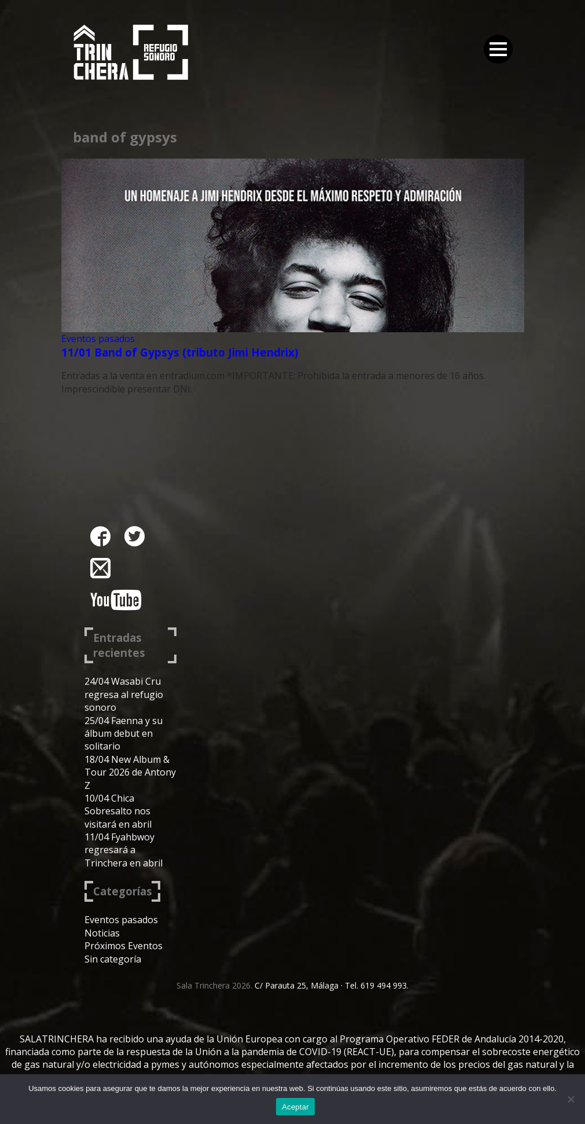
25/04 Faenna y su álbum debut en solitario (123, 733)
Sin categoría (112, 959)
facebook (100, 536)
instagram (100, 568)
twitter (134, 536)
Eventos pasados (98, 338)
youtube (115, 600)
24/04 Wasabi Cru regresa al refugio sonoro (123, 694)
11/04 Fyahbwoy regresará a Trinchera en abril (123, 850)
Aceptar (295, 1107)
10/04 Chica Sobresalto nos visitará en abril (118, 811)
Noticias (102, 933)
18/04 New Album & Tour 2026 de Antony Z (130, 772)
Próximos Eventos (123, 945)
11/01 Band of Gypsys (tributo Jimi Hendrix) (180, 352)
